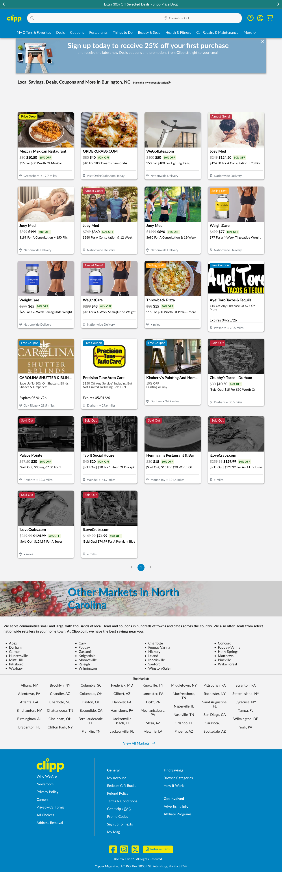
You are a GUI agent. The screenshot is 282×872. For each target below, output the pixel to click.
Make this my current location (152, 82)
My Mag (113, 832)
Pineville (222, 660)
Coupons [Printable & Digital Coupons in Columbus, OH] (77, 32)
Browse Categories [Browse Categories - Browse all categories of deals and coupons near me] (178, 778)
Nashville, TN (184, 715)
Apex (11, 643)
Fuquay (82, 647)
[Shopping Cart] (270, 18)
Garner (12, 652)
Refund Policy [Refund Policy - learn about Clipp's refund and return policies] (117, 793)
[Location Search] (201, 18)
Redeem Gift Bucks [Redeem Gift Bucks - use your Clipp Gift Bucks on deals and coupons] (121, 786)
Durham (13, 647)
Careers (42, 799)
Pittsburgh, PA (215, 685)
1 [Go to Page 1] (141, 567)
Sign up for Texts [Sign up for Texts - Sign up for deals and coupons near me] (120, 824)
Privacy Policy (47, 792)
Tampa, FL (245, 710)
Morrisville (155, 660)
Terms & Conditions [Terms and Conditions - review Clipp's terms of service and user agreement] (122, 801)
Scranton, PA (246, 685)
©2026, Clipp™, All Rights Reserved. (138, 859)
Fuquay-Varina (227, 647)
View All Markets (139, 743)
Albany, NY (29, 685)
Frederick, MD (122, 685)
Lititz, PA (153, 702)
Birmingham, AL (29, 719)
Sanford (153, 664)
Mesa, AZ (153, 723)
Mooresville (86, 660)
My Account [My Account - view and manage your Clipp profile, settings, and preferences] (116, 778)
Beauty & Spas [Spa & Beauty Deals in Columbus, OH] (149, 32)
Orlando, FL (184, 723)
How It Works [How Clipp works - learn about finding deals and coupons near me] (174, 786)
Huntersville (16, 656)
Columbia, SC (91, 685)
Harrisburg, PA (122, 710)
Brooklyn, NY (60, 685)
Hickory (152, 652)
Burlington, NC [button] (116, 82)
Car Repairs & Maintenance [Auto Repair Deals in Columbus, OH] (217, 32)
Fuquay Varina (157, 647)
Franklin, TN (91, 731)
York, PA (245, 727)
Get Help (114, 809)
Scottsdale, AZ (215, 731)
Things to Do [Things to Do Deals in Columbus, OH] (123, 32)
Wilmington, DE (245, 719)
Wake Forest (225, 664)
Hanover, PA (122, 702)
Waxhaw (14, 668)
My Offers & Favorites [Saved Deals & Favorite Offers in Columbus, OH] (34, 32)
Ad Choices (45, 815)
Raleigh (82, 664)
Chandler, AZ (60, 694)
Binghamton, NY (29, 710)
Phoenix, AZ (183, 731)
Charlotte (154, 643)
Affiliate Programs (177, 814)
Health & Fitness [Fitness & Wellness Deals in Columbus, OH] (178, 32)
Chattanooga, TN (60, 710)
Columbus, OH (91, 694)
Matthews (224, 656)
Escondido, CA (91, 710)
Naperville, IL (184, 706)
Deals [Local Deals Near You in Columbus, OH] (60, 32)
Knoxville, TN (153, 685)
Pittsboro (14, 664)
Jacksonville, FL (122, 731)
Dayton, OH (91, 702)
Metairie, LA (152, 731)
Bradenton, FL (29, 727)
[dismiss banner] (262, 41)
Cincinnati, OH (60, 719)
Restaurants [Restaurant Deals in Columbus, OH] (98, 32)
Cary (80, 643)
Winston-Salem (158, 668)
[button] (94, 18)
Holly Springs (226, 652)
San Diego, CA (215, 715)
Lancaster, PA (153, 694)
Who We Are (47, 776)
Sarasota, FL (214, 723)
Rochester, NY (215, 694)
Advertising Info (176, 806)
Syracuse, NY (246, 702)
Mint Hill (14, 660)
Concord (222, 643)
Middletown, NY (184, 685)
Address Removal (50, 823)
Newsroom (45, 784)
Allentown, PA (29, 694)
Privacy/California (51, 807)
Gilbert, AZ (121, 694)
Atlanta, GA (29, 702)
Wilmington (86, 668)
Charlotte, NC (60, 702)
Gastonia (84, 652)
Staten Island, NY (245, 694)
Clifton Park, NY (60, 727)
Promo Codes (117, 816)
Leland (151, 656)
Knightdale (85, 656)
